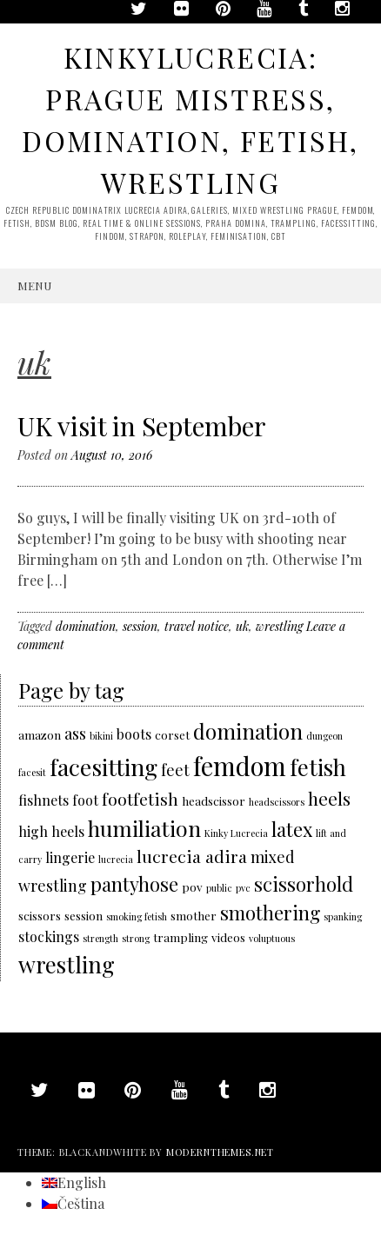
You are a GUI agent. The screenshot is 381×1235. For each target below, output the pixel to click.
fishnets (43, 800)
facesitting (103, 766)
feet (175, 770)
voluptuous (272, 938)
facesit (32, 772)
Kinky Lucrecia (236, 833)
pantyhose (134, 883)
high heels (51, 831)
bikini (101, 735)
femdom (239, 765)
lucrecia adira (192, 856)
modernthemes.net (220, 1152)
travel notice (196, 626)
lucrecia (115, 859)
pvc (243, 887)
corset (172, 734)
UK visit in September (141, 425)
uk (242, 626)
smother (193, 915)
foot (85, 800)
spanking (343, 916)
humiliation (144, 827)
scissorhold (303, 883)
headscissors (276, 801)
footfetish (140, 798)
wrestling (279, 626)
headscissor (213, 800)
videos (228, 937)
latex (291, 828)
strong (136, 938)
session (140, 626)
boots (134, 734)
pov (192, 886)
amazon (39, 734)
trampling (180, 937)
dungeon (324, 735)
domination (86, 626)
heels (329, 798)
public (219, 887)
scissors (39, 915)
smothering (270, 912)
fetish (318, 766)
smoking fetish (136, 916)
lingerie (70, 857)
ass (75, 733)
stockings (48, 936)
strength (100, 938)
